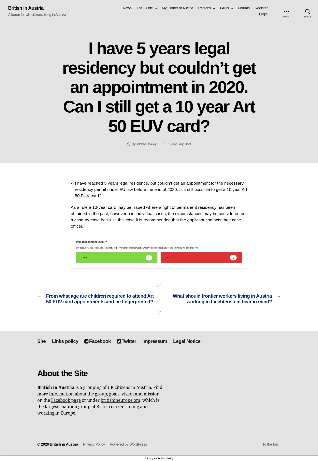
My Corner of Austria (177, 8)
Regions (204, 8)
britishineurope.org (120, 400)
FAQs (224, 8)
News (127, 8)
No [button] (202, 258)
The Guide (145, 8)
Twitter (126, 341)
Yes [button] (117, 258)
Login (263, 14)
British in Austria (26, 8)
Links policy (65, 341)
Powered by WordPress (128, 444)
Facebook (97, 341)
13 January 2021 (179, 144)
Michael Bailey (146, 144)
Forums (244, 8)
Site (41, 341)
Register (261, 8)
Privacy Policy (94, 444)
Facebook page (66, 400)
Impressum (154, 341)
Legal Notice (187, 341)
